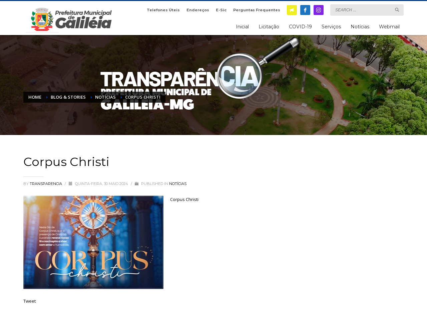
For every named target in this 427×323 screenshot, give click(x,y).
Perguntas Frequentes (256, 10)
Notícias (177, 183)
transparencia (46, 183)
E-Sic (221, 10)
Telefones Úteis (163, 10)
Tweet (29, 301)
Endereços (197, 10)
